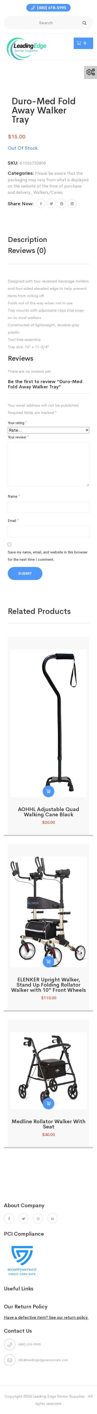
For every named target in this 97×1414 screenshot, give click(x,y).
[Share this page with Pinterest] (61, 203)
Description (27, 239)
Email (13, 520)
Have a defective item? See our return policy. (46, 1317)
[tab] (38, 239)
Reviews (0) (27, 250)
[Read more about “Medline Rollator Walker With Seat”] (48, 1104)
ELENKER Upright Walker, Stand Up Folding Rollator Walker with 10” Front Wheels (48, 985)
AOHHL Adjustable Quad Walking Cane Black (48, 812)
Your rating (17, 423)
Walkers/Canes (48, 192)
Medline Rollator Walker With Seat (48, 1124)
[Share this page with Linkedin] (72, 203)
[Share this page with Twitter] (51, 203)
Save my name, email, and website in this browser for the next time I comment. (47, 556)
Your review (18, 437)
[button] (41, 203)
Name (14, 496)
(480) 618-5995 (48, 7)
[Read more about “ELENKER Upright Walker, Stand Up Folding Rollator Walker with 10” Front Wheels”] (48, 962)
